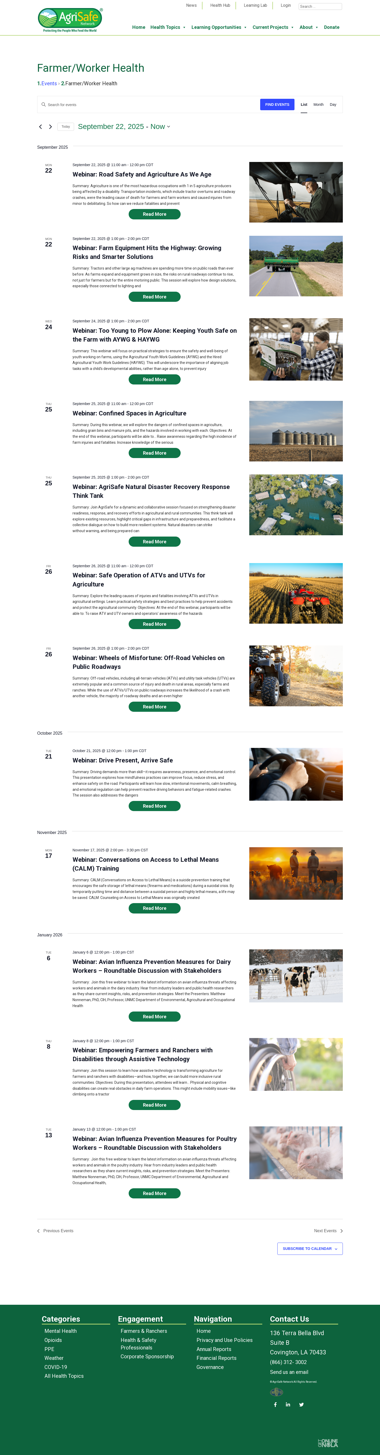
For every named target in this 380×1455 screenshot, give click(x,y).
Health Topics (168, 27)
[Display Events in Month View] (318, 104)
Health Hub (220, 5)
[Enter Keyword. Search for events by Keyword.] (148, 105)
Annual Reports (213, 1349)
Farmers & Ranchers (144, 1331)
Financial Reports (216, 1358)
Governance (210, 1367)
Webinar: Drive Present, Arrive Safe (123, 760)
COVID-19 (55, 1367)
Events (49, 83)
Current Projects (273, 27)
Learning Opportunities (219, 27)
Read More (154, 214)
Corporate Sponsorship (147, 1356)
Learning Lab (255, 5)
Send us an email (289, 1372)
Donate (331, 27)
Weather (54, 1358)
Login (286, 5)
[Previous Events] (40, 126)
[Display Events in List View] (304, 104)
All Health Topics (64, 1376)
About (309, 27)
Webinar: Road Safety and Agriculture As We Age (142, 174)
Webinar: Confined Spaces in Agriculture (129, 413)
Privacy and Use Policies (224, 1340)
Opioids (53, 1340)
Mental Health (60, 1331)
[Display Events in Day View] (333, 104)
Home (138, 27)
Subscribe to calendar (307, 1249)
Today (66, 126)
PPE (49, 1349)
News (191, 5)
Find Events (277, 104)
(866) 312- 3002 (288, 1362)
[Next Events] (50, 126)
